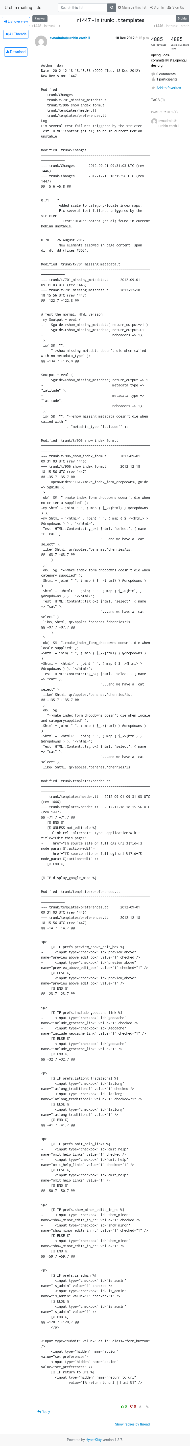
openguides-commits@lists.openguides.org (169, 60)
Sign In (157, 7)
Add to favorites (166, 88)
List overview (16, 21)
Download (16, 52)
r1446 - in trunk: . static (171, 26)
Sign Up (175, 7)
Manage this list (132, 7)
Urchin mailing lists (23, 7)
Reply (43, 1412)
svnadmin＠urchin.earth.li (70, 38)
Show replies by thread (132, 1424)
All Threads (15, 34)
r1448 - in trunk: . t (46, 26)
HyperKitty (94, 1440)
